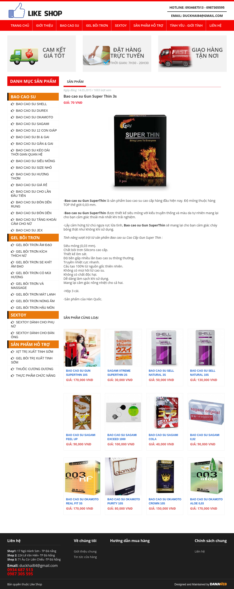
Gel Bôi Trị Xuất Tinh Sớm (32, 360)
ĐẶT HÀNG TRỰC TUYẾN (127, 52)
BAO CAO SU (69, 25)
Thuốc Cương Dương (32, 369)
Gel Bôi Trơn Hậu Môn (32, 307)
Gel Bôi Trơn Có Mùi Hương (31, 275)
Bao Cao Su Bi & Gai (30, 137)
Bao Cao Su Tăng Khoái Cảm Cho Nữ (33, 222)
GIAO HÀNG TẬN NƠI (207, 52)
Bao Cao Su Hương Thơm (30, 176)
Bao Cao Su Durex (29, 110)
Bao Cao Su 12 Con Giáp (34, 130)
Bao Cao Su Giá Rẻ (29, 185)
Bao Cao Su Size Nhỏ (31, 167)
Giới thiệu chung (85, 551)
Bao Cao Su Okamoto (32, 117)
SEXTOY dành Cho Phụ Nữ (32, 324)
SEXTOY (121, 25)
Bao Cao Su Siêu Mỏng (33, 161)
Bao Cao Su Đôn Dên (31, 213)
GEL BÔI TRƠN (97, 25)
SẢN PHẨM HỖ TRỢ (148, 25)
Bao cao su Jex (27, 230)
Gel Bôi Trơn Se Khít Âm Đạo (31, 264)
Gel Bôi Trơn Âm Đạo (31, 245)
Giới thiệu (44, 25)
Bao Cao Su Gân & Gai (32, 143)
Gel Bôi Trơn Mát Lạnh (33, 294)
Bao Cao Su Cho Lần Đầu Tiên (31, 193)
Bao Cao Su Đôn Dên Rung (31, 204)
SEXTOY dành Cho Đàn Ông (32, 335)
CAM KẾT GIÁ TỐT (54, 52)
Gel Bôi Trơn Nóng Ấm (33, 301)
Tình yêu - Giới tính (186, 25)
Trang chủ (20, 25)
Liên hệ (216, 25)
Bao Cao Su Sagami (30, 124)
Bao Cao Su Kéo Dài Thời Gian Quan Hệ (30, 152)
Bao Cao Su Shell (29, 104)
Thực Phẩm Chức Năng (33, 375)
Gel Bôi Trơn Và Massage (27, 286)
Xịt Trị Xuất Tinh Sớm (32, 351)
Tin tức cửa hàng (85, 557)
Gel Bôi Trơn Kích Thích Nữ (29, 253)
